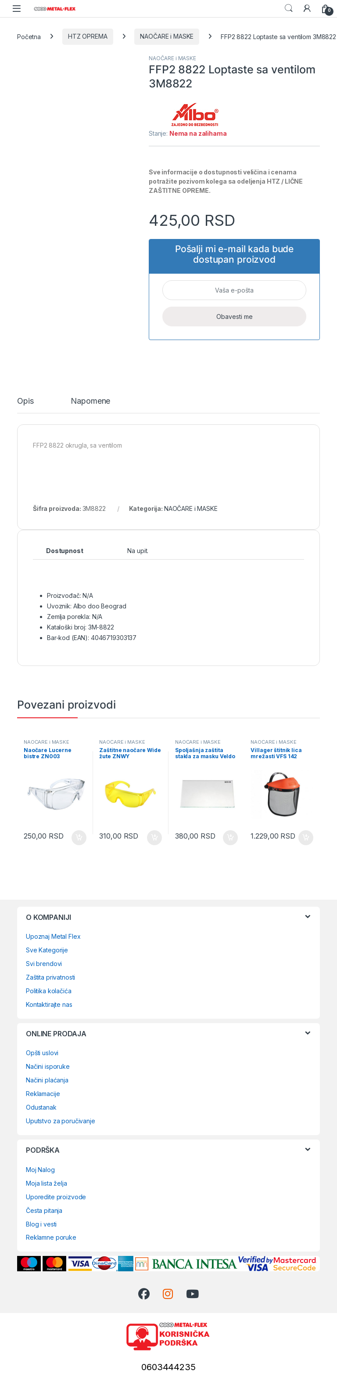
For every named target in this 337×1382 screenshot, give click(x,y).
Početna (29, 36)
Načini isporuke (48, 1066)
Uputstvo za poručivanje (60, 1121)
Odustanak (41, 1107)
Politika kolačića (49, 991)
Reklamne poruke (51, 1237)
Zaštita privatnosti (50, 977)
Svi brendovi (44, 963)
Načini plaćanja (47, 1080)
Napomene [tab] (90, 401)
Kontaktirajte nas (49, 1004)
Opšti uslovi (42, 1052)
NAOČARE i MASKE (167, 36)
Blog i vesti (41, 1224)
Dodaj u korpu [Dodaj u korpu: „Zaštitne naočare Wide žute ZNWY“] (154, 837)
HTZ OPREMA (88, 36)
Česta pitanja (44, 1210)
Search (289, 8)
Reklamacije (43, 1093)
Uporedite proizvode (56, 1197)
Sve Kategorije (47, 950)
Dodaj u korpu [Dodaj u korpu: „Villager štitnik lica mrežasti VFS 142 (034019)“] (305, 837)
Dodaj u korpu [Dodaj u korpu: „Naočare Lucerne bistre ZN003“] (79, 837)
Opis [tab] (25, 401)
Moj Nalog (40, 1169)
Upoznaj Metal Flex (53, 936)
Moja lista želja (46, 1183)
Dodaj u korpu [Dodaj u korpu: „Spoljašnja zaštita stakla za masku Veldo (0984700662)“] (230, 837)
